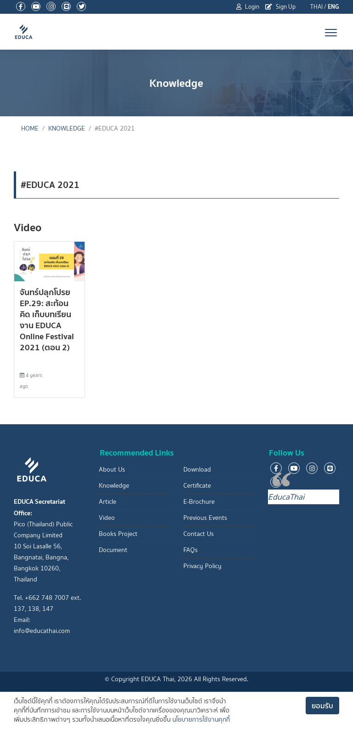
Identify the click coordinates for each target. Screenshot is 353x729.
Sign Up (280, 6)
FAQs (190, 550)
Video (107, 518)
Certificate (197, 485)
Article (107, 502)
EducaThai (286, 497)
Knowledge (66, 128)
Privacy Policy (202, 566)
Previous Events (205, 518)
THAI (316, 6)
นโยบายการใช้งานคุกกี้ (201, 719)
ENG (333, 6)
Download (197, 469)
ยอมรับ (322, 706)
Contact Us (198, 534)
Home (30, 128)
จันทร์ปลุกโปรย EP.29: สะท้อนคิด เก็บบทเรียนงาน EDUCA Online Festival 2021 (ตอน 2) (47, 319)
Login (247, 6)
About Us (112, 469)
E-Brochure (199, 502)
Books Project (118, 534)
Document (113, 550)
